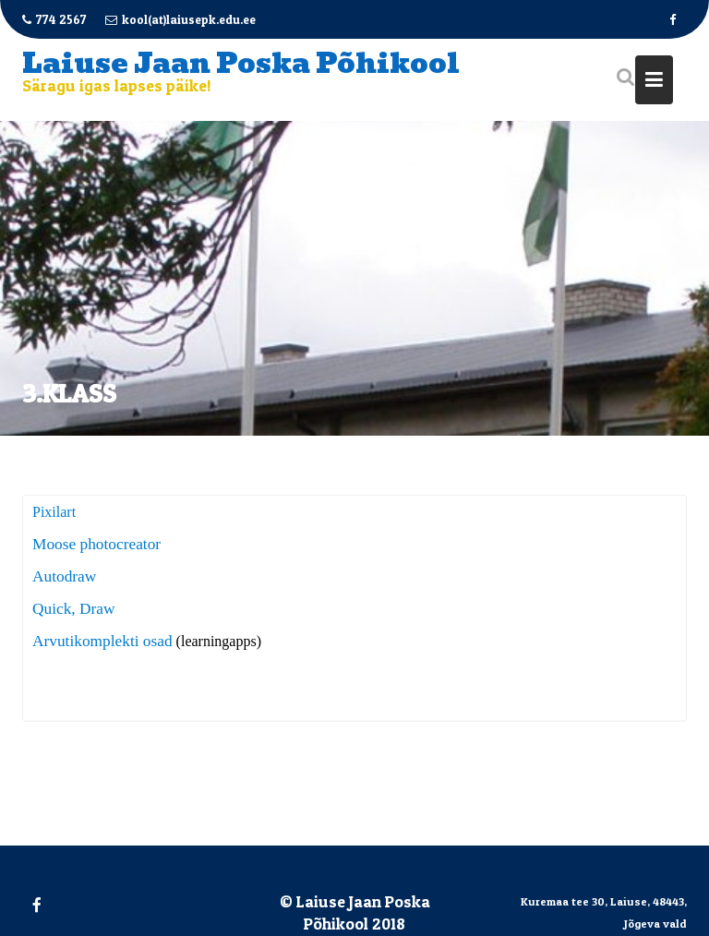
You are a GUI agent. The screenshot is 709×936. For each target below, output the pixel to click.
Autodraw (64, 577)
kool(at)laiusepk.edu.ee (180, 19)
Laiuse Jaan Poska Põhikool (241, 63)
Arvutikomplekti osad (102, 642)
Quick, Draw (73, 609)
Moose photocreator (96, 545)
